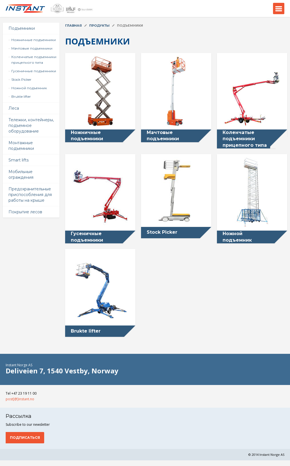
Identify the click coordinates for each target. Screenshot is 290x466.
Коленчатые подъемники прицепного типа (33, 60)
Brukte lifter (21, 96)
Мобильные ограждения (20, 174)
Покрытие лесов (25, 211)
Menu (278, 8)
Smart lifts (18, 160)
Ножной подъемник (29, 88)
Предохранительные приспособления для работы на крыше (30, 194)
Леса (13, 108)
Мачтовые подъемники (31, 48)
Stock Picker (21, 79)
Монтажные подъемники (21, 145)
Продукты (99, 25)
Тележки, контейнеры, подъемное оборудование (31, 125)
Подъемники (21, 28)
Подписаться (25, 437)
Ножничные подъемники (33, 40)
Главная (73, 25)
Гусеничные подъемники (33, 71)
